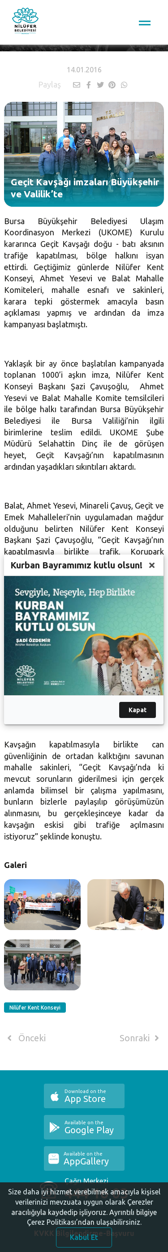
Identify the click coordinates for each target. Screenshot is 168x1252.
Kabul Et (84, 1240)
